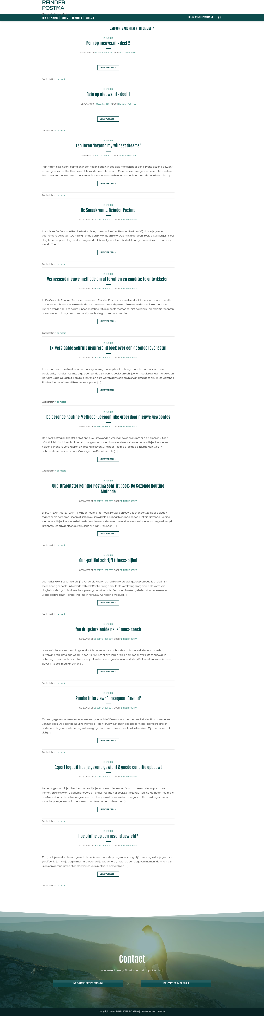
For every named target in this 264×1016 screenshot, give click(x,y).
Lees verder (108, 67)
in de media (108, 37)
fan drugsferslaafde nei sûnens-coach (108, 629)
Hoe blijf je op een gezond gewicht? (108, 836)
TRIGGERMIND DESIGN (152, 1011)
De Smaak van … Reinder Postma (108, 210)
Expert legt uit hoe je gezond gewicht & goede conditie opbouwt (108, 767)
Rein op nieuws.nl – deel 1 (108, 94)
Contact (90, 17)
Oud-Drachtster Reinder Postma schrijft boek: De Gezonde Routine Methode (108, 488)
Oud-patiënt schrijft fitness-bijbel (108, 560)
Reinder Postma (53, 5)
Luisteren (77, 17)
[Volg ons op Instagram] (219, 17)
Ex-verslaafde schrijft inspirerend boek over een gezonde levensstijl (108, 347)
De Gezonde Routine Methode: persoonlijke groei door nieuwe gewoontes (108, 416)
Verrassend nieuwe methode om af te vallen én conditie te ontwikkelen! (108, 279)
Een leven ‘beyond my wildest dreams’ (108, 145)
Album (65, 17)
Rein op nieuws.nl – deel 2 (108, 43)
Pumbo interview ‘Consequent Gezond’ (108, 698)
